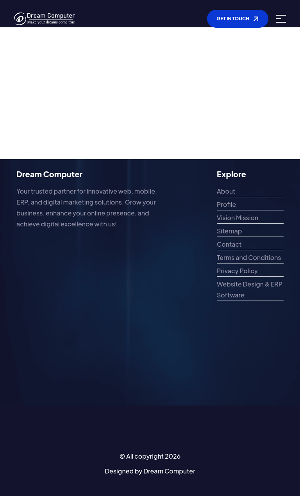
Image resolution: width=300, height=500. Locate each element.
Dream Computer (169, 471)
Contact (229, 245)
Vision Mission (237, 219)
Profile (226, 205)
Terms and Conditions (249, 258)
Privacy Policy (237, 272)
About (226, 192)
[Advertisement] (150, 104)
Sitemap (229, 232)
